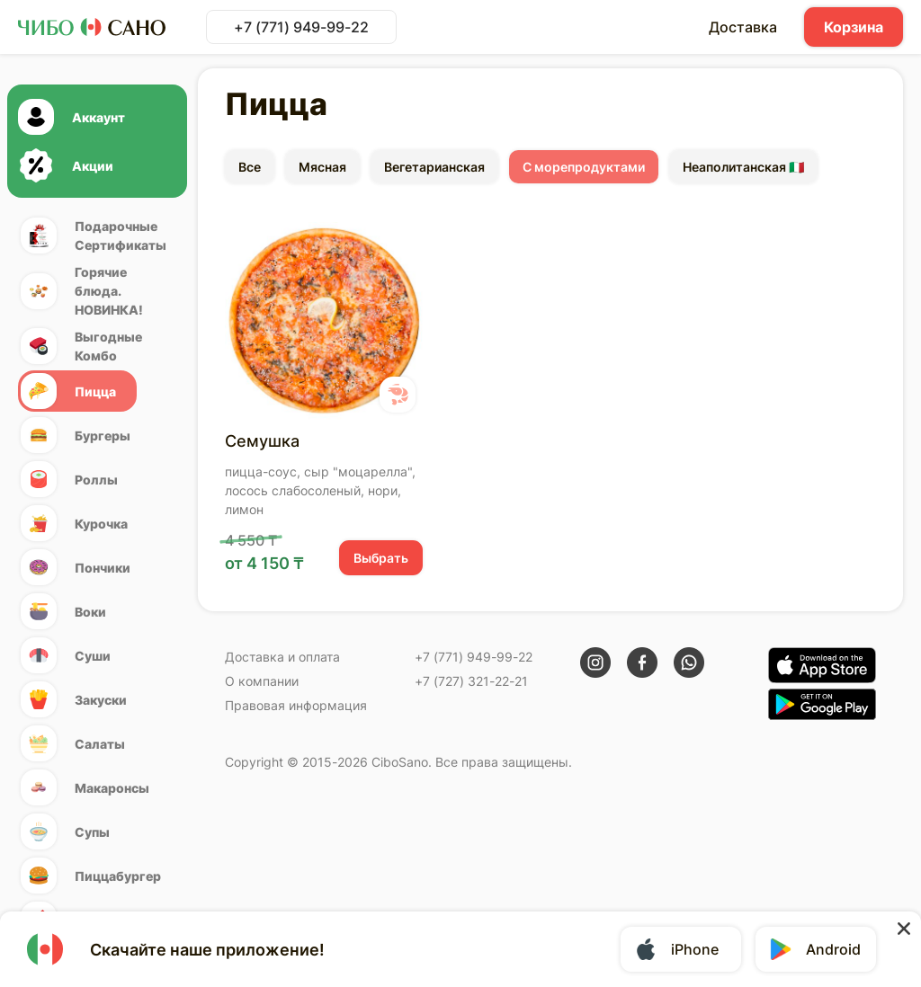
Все (249, 166)
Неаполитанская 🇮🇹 (743, 166)
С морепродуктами (584, 166)
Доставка (743, 27)
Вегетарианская (434, 166)
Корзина (853, 27)
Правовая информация (296, 705)
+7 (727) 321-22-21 (471, 681)
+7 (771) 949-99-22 (301, 27)
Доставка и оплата (282, 656)
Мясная (322, 166)
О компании (262, 681)
